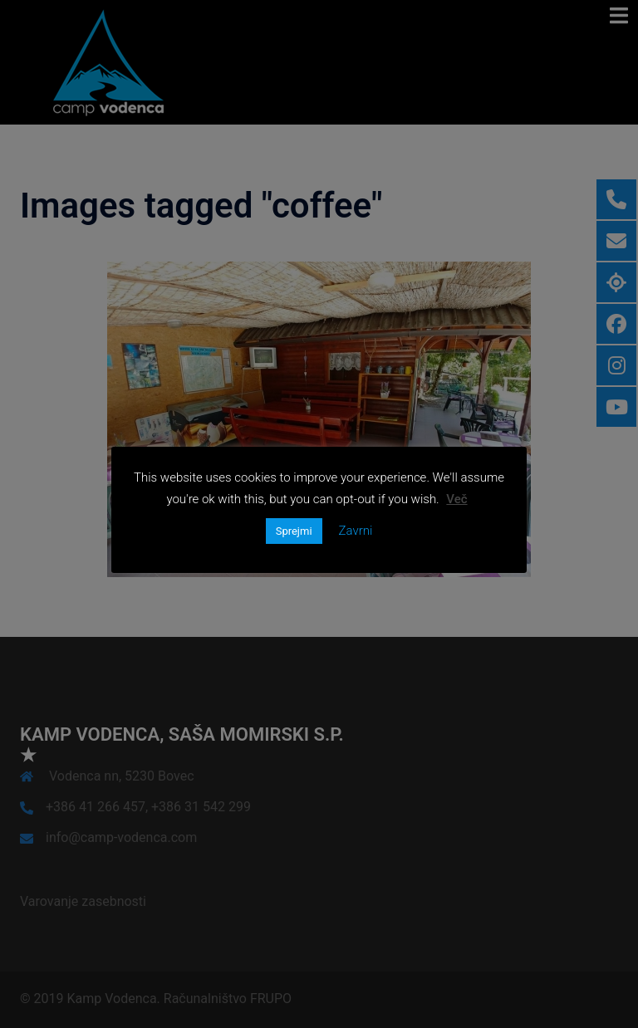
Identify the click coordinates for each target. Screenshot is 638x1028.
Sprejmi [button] (294, 531)
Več (456, 499)
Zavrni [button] (356, 530)
